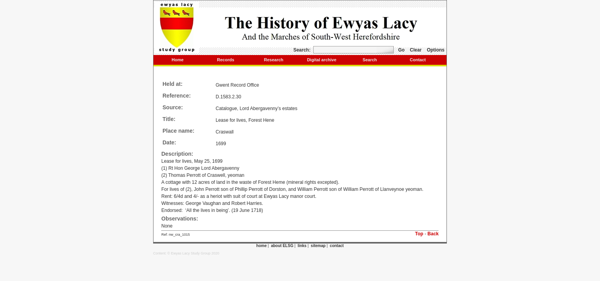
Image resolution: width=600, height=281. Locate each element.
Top (419, 234)
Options (436, 50)
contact (337, 246)
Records (225, 59)
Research (274, 59)
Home (177, 59)
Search (369, 59)
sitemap (318, 246)
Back (433, 234)
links (302, 246)
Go (401, 50)
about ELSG (282, 246)
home (261, 246)
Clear (415, 50)
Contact (418, 59)
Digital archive (321, 59)
